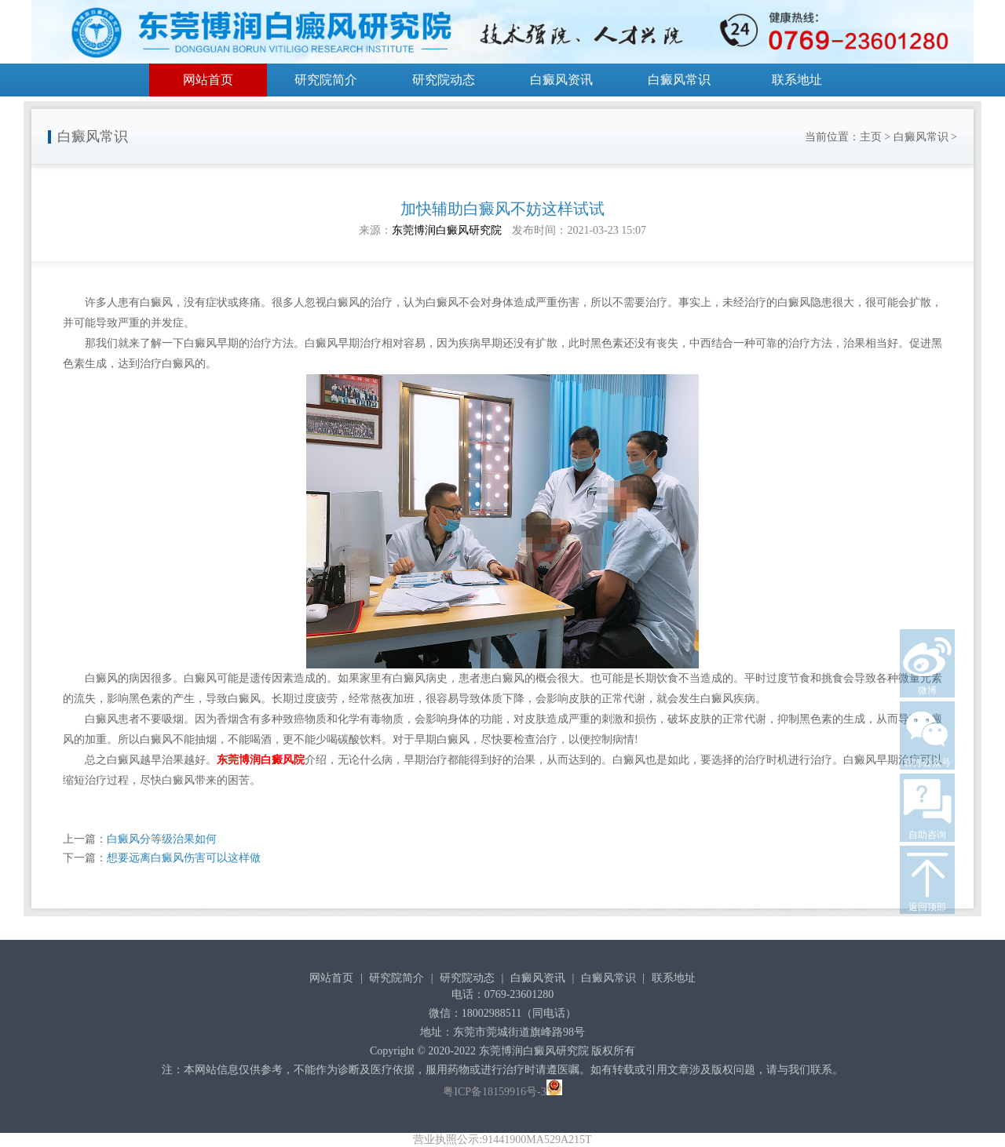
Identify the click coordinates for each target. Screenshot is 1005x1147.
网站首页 (208, 79)
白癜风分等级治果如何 (162, 839)
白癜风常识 (679, 79)
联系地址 (797, 79)
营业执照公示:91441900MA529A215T (502, 1139)
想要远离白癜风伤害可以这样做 (184, 858)
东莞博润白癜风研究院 (447, 230)
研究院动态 (443, 79)
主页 (871, 137)
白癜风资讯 (561, 79)
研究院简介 (325, 79)
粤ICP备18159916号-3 (494, 1092)
